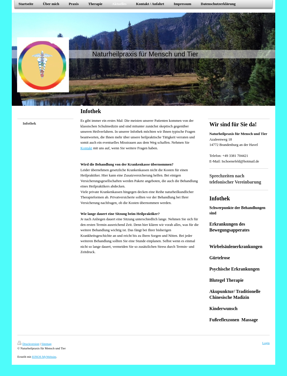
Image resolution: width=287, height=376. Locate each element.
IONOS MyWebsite (44, 356)
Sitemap (46, 343)
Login (266, 343)
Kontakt (86, 148)
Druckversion (28, 343)
